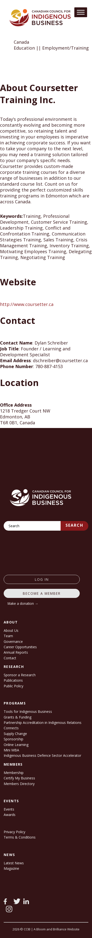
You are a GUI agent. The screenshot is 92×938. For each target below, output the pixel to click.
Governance (13, 641)
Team (8, 636)
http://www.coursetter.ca (26, 304)
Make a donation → (23, 603)
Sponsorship (13, 739)
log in (42, 579)
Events (9, 809)
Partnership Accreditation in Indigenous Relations (42, 722)
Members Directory (19, 783)
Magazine (11, 868)
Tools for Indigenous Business (28, 711)
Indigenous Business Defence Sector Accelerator (42, 755)
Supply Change (15, 733)
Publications (13, 680)
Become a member (42, 593)
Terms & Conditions (20, 837)
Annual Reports (16, 652)
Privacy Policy (14, 831)
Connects (11, 728)
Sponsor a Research (20, 675)
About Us (11, 630)
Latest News (14, 863)
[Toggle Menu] (81, 12)
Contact (10, 658)
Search (74, 525)
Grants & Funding (17, 717)
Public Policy (13, 686)
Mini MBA (11, 750)
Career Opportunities (20, 647)
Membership (14, 772)
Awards (9, 814)
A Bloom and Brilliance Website (56, 929)
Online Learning (16, 744)
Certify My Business (19, 778)
